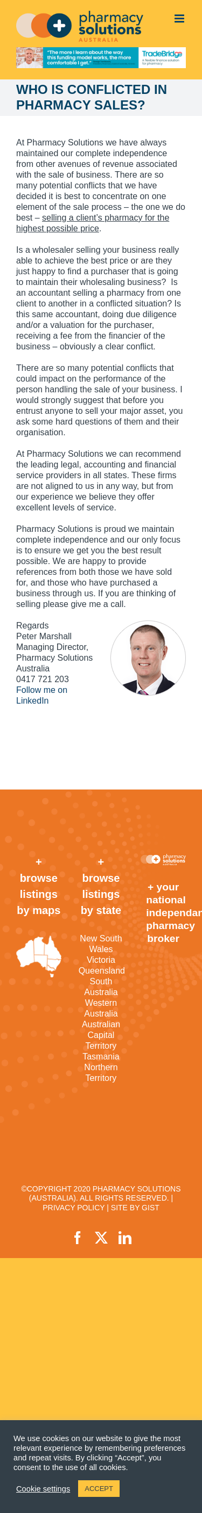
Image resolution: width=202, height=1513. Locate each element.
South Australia (100, 987)
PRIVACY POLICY (74, 1207)
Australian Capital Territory (101, 1035)
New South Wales (101, 944)
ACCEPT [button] (99, 1489)
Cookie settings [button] (43, 1489)
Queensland (101, 970)
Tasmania (100, 1056)
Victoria (101, 959)
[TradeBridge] (101, 57)
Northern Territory (100, 1073)
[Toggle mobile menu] (180, 18)
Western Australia (100, 1008)
